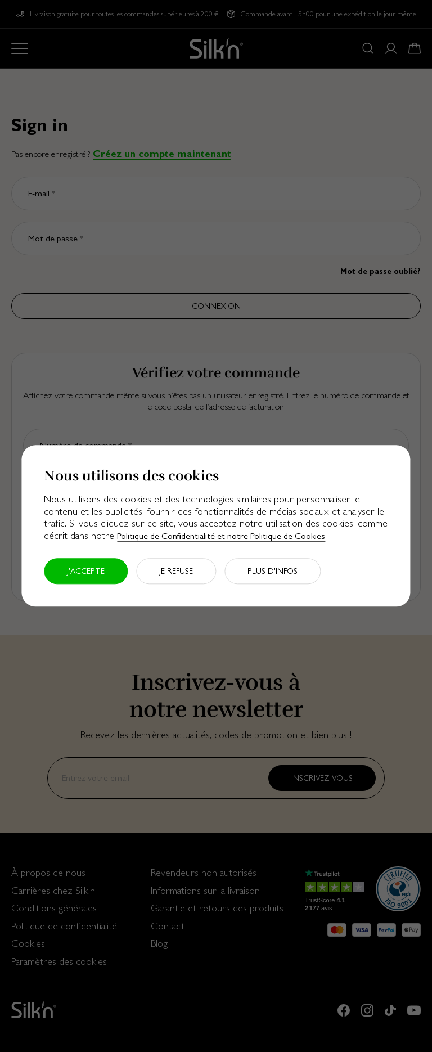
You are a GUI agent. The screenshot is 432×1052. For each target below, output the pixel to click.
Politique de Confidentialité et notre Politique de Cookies (221, 536)
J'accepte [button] (86, 571)
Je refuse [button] (176, 571)
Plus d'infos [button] (273, 571)
